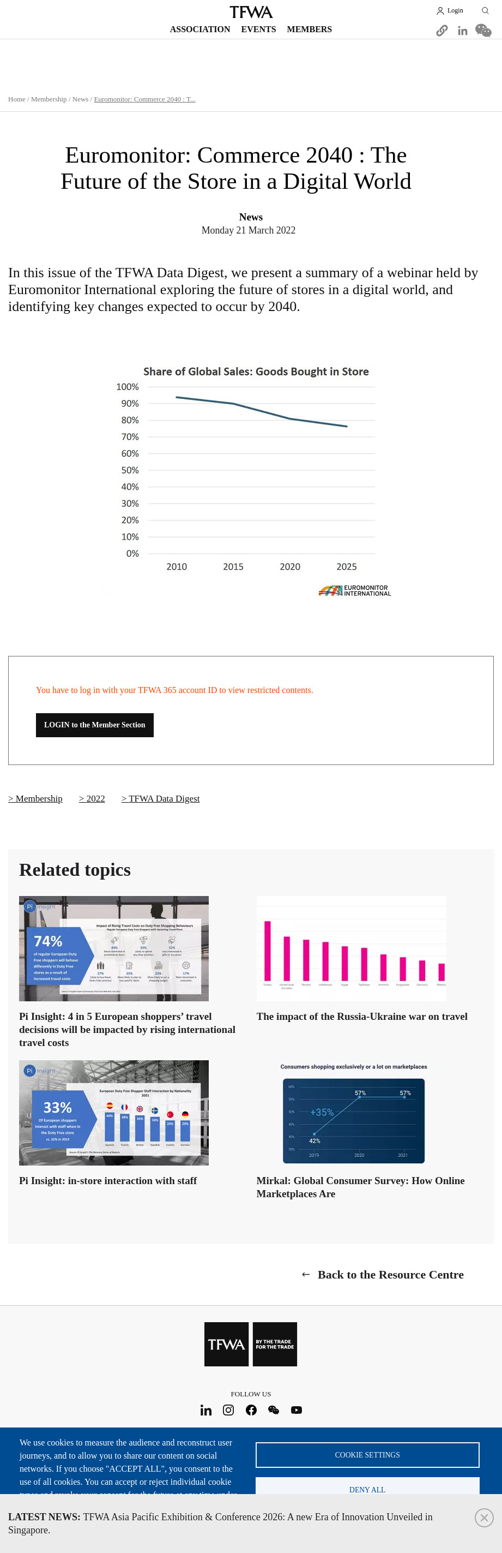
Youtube (296, 1410)
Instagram (228, 1410)
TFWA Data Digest (164, 798)
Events (258, 29)
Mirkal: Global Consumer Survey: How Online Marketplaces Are (361, 1187)
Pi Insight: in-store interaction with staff (108, 1180)
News (80, 99)
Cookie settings (367, 1454)
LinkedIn (206, 1410)
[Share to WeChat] (483, 30)
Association (200, 29)
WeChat (274, 1410)
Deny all (367, 1490)
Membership (49, 99)
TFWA (251, 12)
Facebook (251, 1410)
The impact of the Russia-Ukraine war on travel (362, 1016)
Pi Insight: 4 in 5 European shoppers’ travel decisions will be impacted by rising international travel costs (127, 1029)
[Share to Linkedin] (463, 30)
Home (17, 99)
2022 (96, 798)
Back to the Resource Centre (391, 1274)
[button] (442, 30)
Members (309, 29)
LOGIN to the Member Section (95, 725)
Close (484, 1517)
